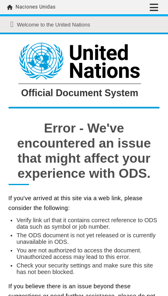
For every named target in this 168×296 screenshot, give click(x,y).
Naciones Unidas (35, 7)
